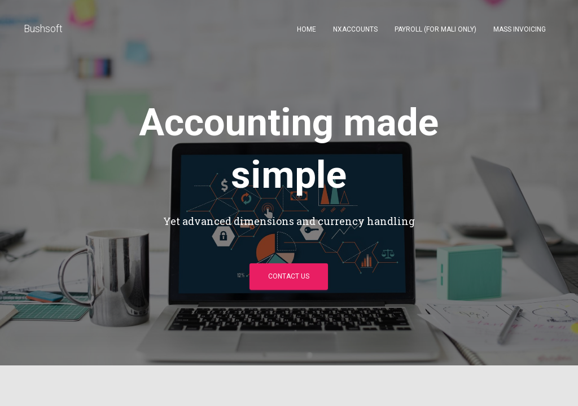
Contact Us (288, 276)
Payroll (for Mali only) (435, 29)
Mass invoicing (519, 29)
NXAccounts (355, 29)
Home (306, 29)
